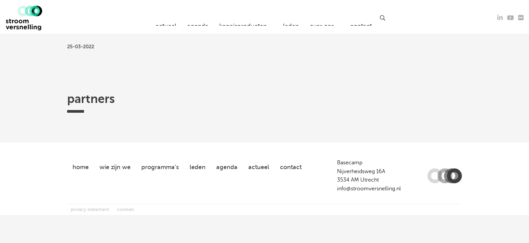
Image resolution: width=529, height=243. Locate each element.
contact (361, 18)
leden (291, 18)
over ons (322, 18)
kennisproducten (243, 18)
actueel (166, 18)
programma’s (160, 167)
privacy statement (90, 209)
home (81, 167)
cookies (125, 209)
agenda (197, 18)
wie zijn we (115, 167)
